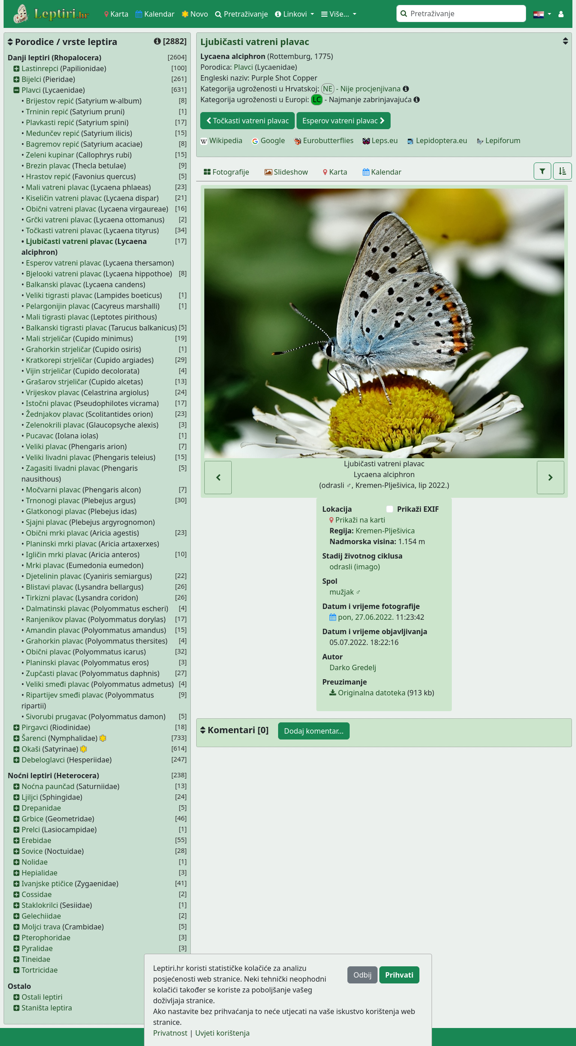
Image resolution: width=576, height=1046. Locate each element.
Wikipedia (221, 140)
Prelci (31, 829)
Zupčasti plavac (52, 673)
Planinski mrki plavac (61, 544)
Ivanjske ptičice (47, 883)
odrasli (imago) (354, 567)
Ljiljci (30, 797)
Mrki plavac (45, 565)
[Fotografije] (226, 171)
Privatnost (170, 1033)
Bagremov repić (52, 144)
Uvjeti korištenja (222, 1033)
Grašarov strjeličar (56, 382)
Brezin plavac (48, 166)
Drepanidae (41, 808)
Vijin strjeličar (49, 371)
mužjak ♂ (345, 592)
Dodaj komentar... (313, 731)
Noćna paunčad (48, 786)
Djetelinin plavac (54, 576)
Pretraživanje (241, 14)
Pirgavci (35, 727)
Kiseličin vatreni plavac (64, 198)
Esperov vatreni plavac (63, 263)
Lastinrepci (40, 68)
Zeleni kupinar (50, 155)
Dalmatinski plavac (58, 608)
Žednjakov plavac (55, 414)
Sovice (32, 851)
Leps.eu (380, 140)
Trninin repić (47, 112)
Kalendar (155, 14)
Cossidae (37, 894)
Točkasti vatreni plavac (64, 230)
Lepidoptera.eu (437, 140)
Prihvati (399, 975)
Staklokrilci (40, 905)
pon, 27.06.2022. (361, 617)
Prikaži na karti (357, 520)
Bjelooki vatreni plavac (64, 274)
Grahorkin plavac (55, 641)
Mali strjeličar (49, 338)
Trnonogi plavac (53, 500)
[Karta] (335, 171)
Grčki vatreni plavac (59, 220)
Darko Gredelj (352, 667)
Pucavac (40, 436)
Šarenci (34, 738)
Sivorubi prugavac (56, 716)
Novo (195, 14)
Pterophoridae (46, 937)
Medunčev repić (53, 133)
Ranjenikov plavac (56, 619)
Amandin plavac (53, 630)
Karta (116, 14)
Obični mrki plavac (57, 533)
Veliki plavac (46, 446)
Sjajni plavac (47, 522)
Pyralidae (37, 948)
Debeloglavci (43, 760)
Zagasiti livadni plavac (63, 468)
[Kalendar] (382, 171)
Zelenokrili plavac (55, 425)
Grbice (33, 819)
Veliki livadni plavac (58, 457)
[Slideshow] (286, 171)
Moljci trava (41, 927)
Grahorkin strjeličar (58, 349)
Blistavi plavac (49, 587)
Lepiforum (499, 140)
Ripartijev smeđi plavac (65, 695)
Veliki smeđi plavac (58, 684)
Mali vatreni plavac (57, 187)
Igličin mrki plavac (56, 554)
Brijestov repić (50, 101)
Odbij (362, 975)
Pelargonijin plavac (58, 306)
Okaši (31, 749)
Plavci (31, 90)
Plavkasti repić (50, 122)
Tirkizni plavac (50, 598)
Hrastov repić (48, 176)
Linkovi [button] (292, 14)
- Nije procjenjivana (362, 89)
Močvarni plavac (53, 490)
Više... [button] (336, 14)
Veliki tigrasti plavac (59, 295)
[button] (542, 14)
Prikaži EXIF (418, 509)
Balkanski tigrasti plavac (66, 328)
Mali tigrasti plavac (57, 317)
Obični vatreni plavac (61, 209)
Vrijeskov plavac (53, 392)
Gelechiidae (41, 916)
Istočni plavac (49, 403)
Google (268, 140)
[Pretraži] (461, 13)
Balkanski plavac (53, 284)
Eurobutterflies (323, 140)
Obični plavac (48, 652)
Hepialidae (40, 873)
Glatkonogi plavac (56, 511)
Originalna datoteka (367, 693)
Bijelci (31, 79)
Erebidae (36, 840)
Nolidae (35, 862)
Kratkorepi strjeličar (59, 360)
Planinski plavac (53, 662)
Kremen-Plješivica (385, 531)
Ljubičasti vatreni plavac (69, 241)
